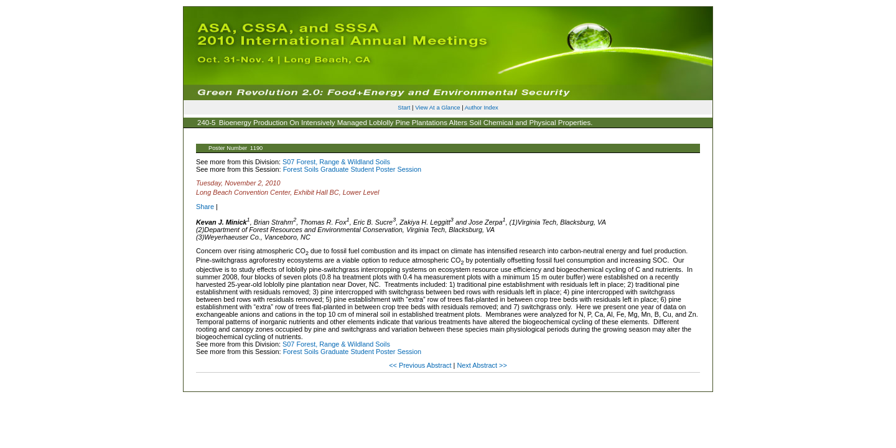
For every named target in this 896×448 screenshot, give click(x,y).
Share (205, 206)
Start (404, 107)
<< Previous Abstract (421, 365)
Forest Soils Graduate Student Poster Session (352, 169)
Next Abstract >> (481, 365)
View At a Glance (437, 107)
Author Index (481, 107)
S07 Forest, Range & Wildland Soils (336, 162)
